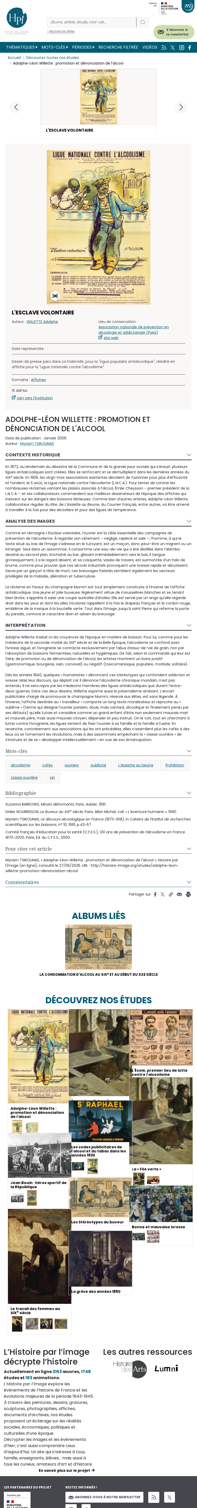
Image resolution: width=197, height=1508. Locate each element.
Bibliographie (20, 793)
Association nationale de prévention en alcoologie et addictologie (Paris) (133, 330)
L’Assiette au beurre (135, 765)
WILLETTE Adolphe (42, 322)
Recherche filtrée (118, 47)
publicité (98, 765)
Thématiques (20, 47)
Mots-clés (53, 47)
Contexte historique (32, 455)
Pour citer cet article (28, 849)
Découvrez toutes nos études (52, 57)
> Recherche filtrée (61, 31)
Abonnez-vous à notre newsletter (104, 1498)
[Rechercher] (91, 22)
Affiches (38, 380)
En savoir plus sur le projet (64, 1471)
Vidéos (149, 47)
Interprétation (25, 625)
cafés (47, 765)
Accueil (14, 57)
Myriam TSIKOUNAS (37, 444)
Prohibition (174, 765)
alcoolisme (20, 765)
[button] (181, 107)
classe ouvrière (24, 778)
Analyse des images (30, 521)
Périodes (82, 47)
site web (111, 338)
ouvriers (72, 765)
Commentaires (22, 883)
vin (52, 778)
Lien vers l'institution (35, 398)
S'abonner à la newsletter (177, 32)
